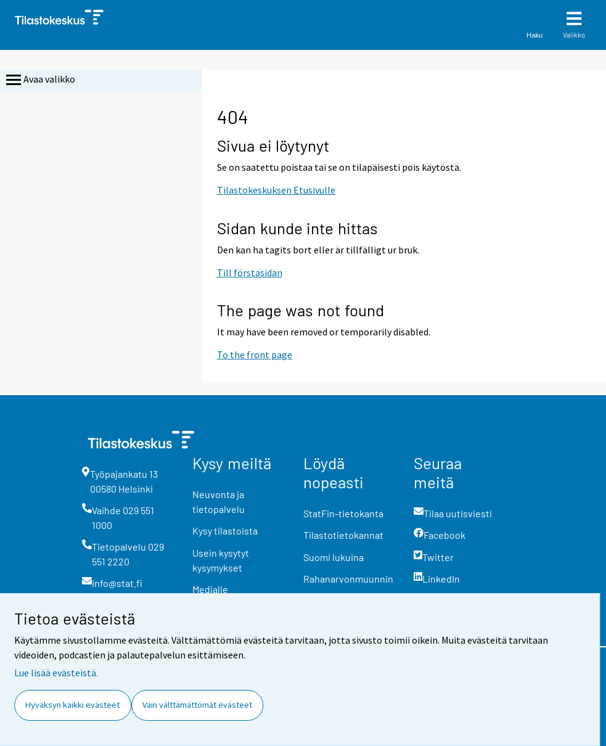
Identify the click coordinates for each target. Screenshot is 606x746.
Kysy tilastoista (225, 530)
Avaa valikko (39, 80)
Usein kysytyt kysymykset (220, 560)
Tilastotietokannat (343, 535)
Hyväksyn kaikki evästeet (72, 704)
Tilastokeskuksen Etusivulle (276, 190)
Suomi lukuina (333, 557)
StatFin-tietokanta (343, 513)
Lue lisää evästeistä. (56, 672)
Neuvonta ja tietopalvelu (218, 501)
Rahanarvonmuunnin (348, 578)
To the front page (254, 354)
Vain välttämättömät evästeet (197, 704)
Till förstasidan (249, 272)
